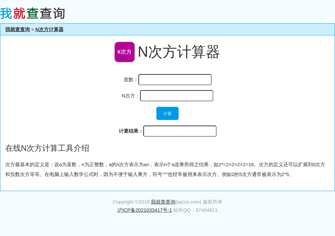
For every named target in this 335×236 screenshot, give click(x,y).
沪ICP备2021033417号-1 (144, 210)
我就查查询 (17, 29)
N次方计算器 (49, 29)
